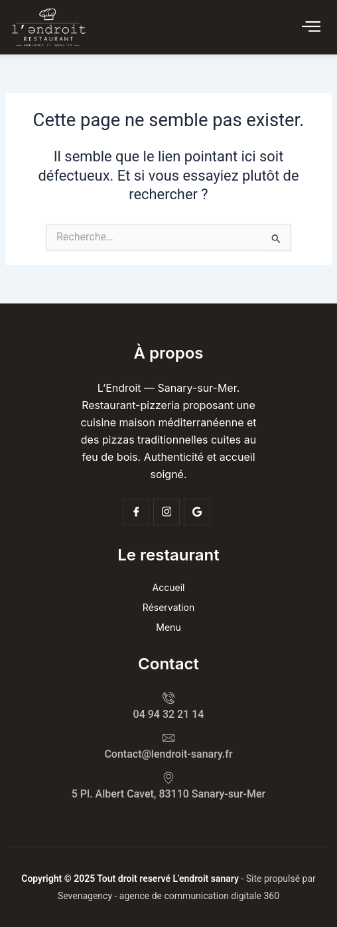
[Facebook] (136, 512)
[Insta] (166, 512)
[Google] (197, 512)
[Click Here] (311, 27)
